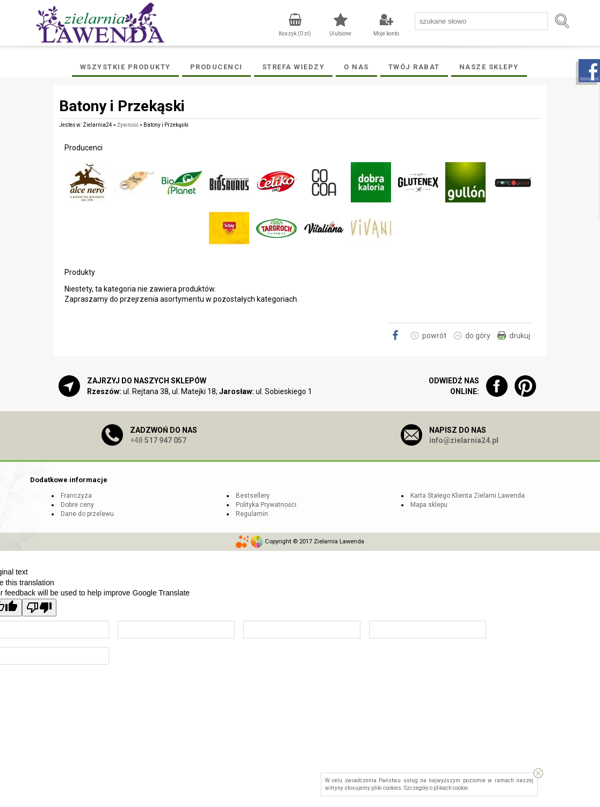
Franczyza (76, 495)
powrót (434, 335)
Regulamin (252, 514)
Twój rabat (414, 67)
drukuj (519, 335)
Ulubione (340, 34)
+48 (158, 440)
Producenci (216, 67)
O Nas (356, 67)
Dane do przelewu (87, 514)
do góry (477, 335)
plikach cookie (450, 788)
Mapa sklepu (428, 504)
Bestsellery (253, 495)
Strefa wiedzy (293, 67)
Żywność (128, 125)
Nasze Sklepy (489, 67)
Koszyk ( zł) (295, 34)
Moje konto (386, 34)
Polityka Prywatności (266, 504)
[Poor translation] (39, 607)
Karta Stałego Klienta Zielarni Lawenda (467, 495)
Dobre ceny (77, 504)
